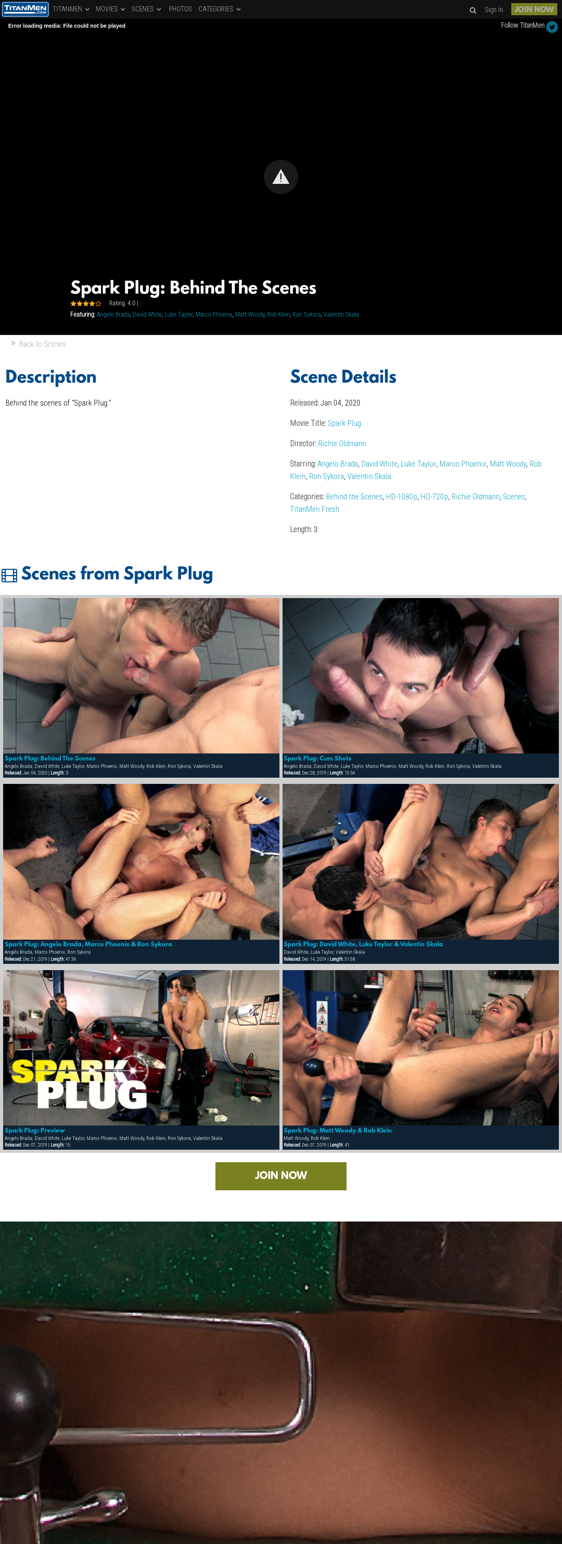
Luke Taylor (179, 314)
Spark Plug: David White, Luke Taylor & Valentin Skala (363, 944)
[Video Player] (281, 177)
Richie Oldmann (342, 443)
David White (147, 314)
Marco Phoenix (214, 314)
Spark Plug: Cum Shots (317, 758)
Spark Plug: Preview (35, 1130)
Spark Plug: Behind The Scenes (50, 758)
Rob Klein (278, 314)
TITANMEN (72, 9)
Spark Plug (344, 423)
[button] (281, 177)
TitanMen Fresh (314, 509)
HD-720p (434, 496)
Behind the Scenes (354, 496)
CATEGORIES (220, 9)
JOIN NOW (534, 10)
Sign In (494, 9)
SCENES (147, 9)
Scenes (514, 496)
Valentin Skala (341, 314)
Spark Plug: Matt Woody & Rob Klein (338, 1130)
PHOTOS (180, 9)
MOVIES (111, 9)
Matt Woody (250, 314)
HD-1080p (401, 496)
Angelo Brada (113, 314)
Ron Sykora (307, 314)
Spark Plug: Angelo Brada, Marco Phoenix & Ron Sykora (88, 944)
